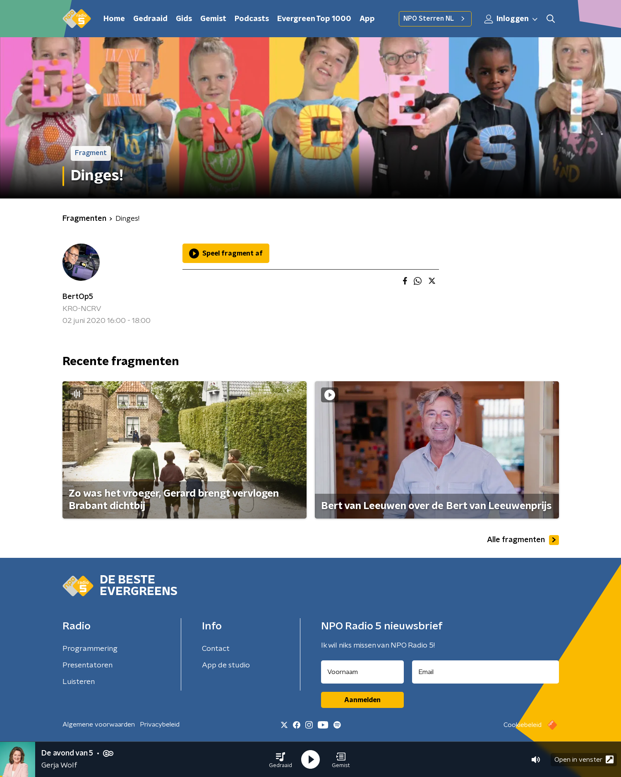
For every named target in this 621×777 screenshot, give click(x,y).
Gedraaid (150, 19)
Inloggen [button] (511, 19)
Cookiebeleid (523, 725)
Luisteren (78, 682)
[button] (280, 759)
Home (114, 19)
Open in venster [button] (584, 759)
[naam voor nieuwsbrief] (362, 672)
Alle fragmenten (523, 540)
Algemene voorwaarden (98, 724)
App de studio (226, 665)
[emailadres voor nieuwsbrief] (485, 672)
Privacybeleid (160, 724)
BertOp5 (77, 297)
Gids (184, 19)
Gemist (213, 19)
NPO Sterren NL (435, 18)
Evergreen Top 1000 (314, 19)
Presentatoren (87, 665)
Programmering (89, 649)
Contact (216, 649)
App (367, 19)
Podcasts (252, 19)
